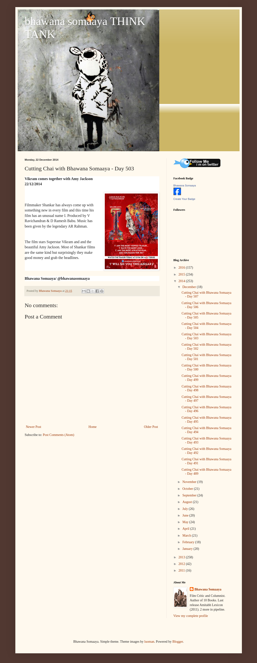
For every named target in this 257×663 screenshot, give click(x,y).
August (187, 502)
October (188, 489)
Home (92, 427)
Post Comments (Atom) (58, 435)
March (187, 535)
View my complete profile (190, 616)
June (185, 515)
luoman (149, 641)
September (189, 495)
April (186, 528)
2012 (182, 564)
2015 (182, 274)
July (185, 509)
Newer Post (33, 427)
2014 (182, 281)
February (188, 542)
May (185, 522)
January (188, 549)
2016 (182, 267)
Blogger (178, 641)
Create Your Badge (184, 199)
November (189, 482)
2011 (182, 570)
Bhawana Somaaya (184, 185)
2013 (182, 557)
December (189, 287)
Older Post (151, 427)
